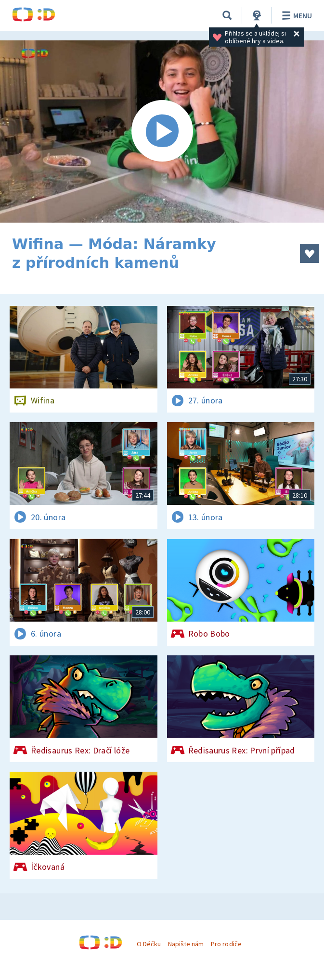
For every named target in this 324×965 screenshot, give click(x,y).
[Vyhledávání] (227, 15)
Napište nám (186, 944)
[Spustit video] (162, 131)
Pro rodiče (226, 944)
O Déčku (149, 944)
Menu (295, 15)
